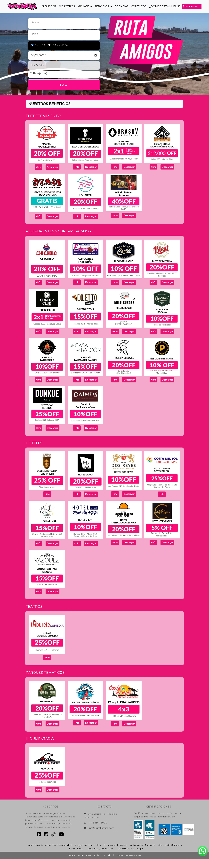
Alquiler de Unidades (170, 845)
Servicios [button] (102, 6)
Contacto (138, 6)
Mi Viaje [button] (84, 6)
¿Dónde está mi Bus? (164, 6)
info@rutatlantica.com (101, 828)
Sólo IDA (40, 45)
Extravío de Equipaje (115, 845)
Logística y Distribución (101, 848)
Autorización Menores (142, 845)
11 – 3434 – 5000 (98, 822)
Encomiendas (77, 848)
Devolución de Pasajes (130, 848)
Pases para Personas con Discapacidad (49, 845)
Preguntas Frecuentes (88, 845)
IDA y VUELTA (60, 45)
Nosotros (67, 6)
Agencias (122, 6)
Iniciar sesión (192, 6)
